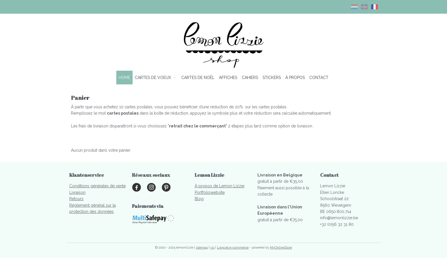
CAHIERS (250, 77)
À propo (202, 186)
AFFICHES (228, 77)
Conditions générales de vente (97, 186)
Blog (199, 198)
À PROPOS (295, 77)
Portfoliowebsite (210, 192)
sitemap (202, 247)
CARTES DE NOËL (197, 77)
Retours (76, 198)
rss (212, 247)
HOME (124, 77)
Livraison (77, 192)
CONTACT (318, 77)
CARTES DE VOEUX (156, 77)
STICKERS (272, 77)
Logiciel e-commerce (233, 247)
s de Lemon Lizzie (227, 186)
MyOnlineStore (281, 247)
